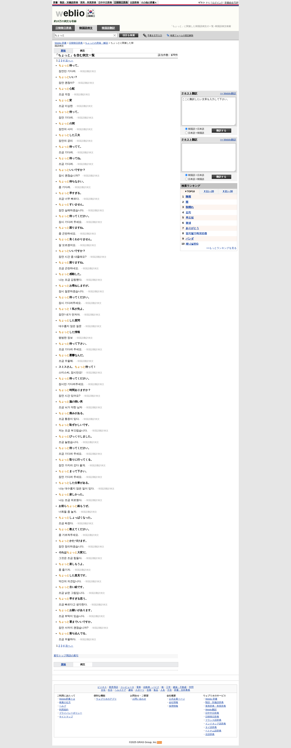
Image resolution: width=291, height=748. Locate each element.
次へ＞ (69, 60)
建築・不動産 (180, 687)
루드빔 (190, 217)
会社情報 (173, 702)
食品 (155, 690)
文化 (103, 690)
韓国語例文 (86, 27)
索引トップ (60, 655)
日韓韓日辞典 (121, 2)
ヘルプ (62, 706)
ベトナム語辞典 (213, 730)
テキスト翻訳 (189, 93)
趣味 (130, 690)
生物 (149, 690)
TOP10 (190, 191)
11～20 (209, 191)
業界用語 (113, 687)
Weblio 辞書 (60, 43)
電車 (138, 687)
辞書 (55, 2)
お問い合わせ (139, 699)
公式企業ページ (177, 699)
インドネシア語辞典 (215, 723)
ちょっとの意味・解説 (96, 43)
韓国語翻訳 (108, 27)
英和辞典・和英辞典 (215, 706)
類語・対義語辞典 (69, 2)
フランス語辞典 (213, 720)
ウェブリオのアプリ (106, 699)
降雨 (188, 196)
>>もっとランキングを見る (221, 248)
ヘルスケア (120, 690)
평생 (188, 222)
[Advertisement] (169, 15)
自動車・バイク (151, 687)
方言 (169, 690)
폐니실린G (192, 243)
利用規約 (63, 709)
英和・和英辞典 (88, 2)
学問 (191, 687)
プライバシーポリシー (70, 713)
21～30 (227, 191)
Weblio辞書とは (67, 699)
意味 (63, 50)
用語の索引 (72, 655)
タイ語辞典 (211, 727)
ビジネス (102, 687)
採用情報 (173, 706)
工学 (168, 687)
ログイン (216, 2)
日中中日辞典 (105, 2)
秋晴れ (190, 207)
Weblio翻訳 (211, 709)
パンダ (190, 238)
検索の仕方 (65, 702)
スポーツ (139, 690)
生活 (110, 690)
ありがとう (192, 228)
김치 (188, 212)
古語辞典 (134, 2)
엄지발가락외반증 (196, 233)
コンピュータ (127, 687)
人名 (162, 690)
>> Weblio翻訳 (228, 93)
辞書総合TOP (231, 2)
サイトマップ (66, 716)
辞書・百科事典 (182, 690)
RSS (159, 742)
